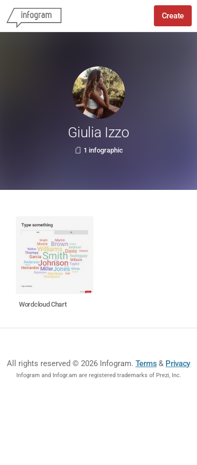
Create (173, 16)
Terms (146, 363)
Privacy (177, 363)
